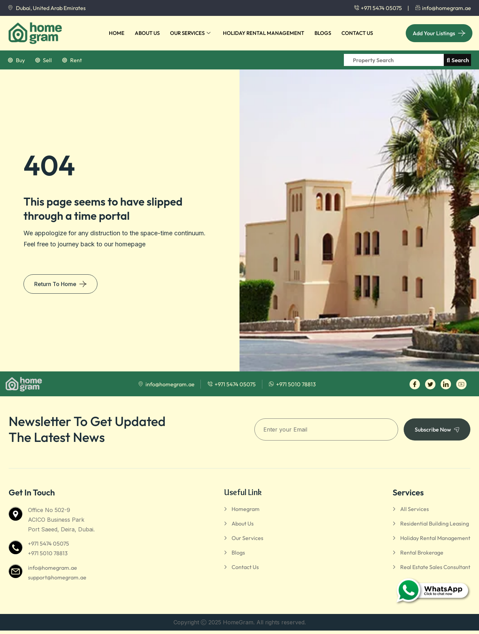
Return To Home (55, 284)
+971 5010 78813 (48, 553)
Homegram (246, 508)
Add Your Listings (434, 33)
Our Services (190, 33)
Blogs (322, 33)
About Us (147, 33)
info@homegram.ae (52, 567)
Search (458, 60)
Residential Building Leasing (434, 523)
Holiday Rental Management (263, 33)
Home (116, 33)
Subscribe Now (437, 429)
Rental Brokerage (421, 552)
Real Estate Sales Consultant (435, 567)
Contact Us (357, 33)
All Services (414, 508)
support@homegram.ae (57, 577)
